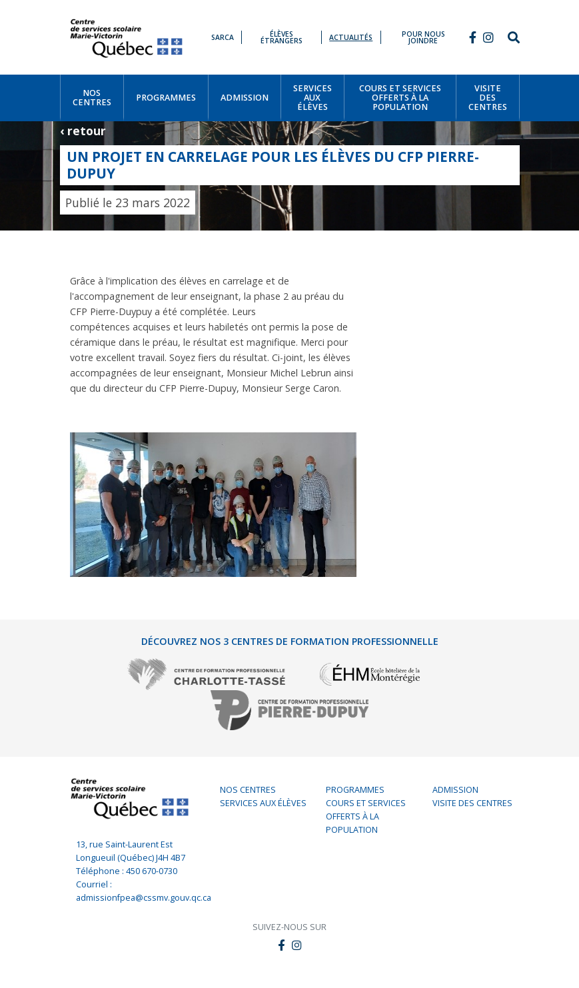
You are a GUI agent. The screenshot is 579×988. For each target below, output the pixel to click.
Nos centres (248, 789)
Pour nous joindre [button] (423, 38)
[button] (488, 37)
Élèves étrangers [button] (281, 38)
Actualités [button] (350, 37)
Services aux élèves (263, 803)
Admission (455, 789)
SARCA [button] (222, 37)
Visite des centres (472, 803)
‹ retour (83, 131)
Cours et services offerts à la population (366, 816)
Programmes (355, 789)
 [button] (472, 37)
